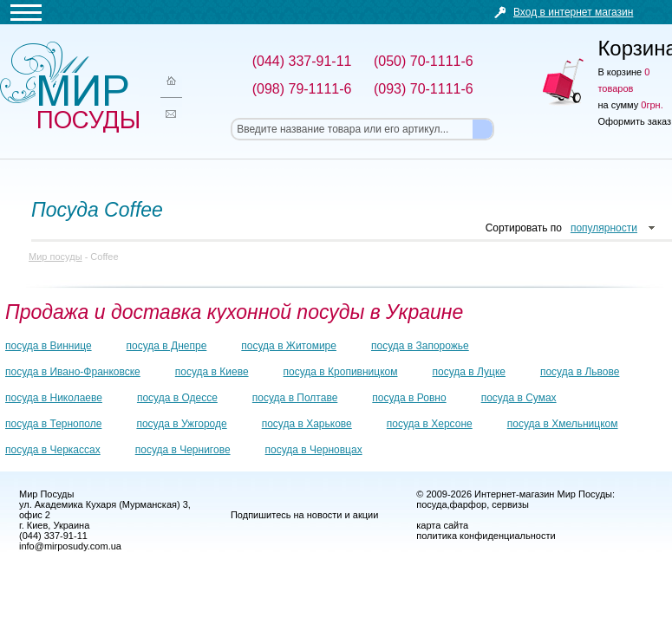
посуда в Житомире (288, 346)
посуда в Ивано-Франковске (72, 372)
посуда (431, 504)
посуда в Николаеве (53, 398)
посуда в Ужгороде (181, 424)
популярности (604, 228)
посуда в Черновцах (313, 450)
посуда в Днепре (167, 346)
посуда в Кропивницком (341, 372)
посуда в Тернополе (53, 424)
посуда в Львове (579, 372)
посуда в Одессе (177, 398)
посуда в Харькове (307, 424)
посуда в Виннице (48, 346)
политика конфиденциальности (485, 535)
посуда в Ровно (409, 398)
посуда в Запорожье (420, 346)
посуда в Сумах (519, 398)
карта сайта (442, 525)
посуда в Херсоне (430, 424)
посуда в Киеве (212, 372)
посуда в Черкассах (53, 450)
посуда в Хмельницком (562, 424)
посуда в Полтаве (294, 398)
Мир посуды (69, 87)
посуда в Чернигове (183, 450)
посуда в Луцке (469, 372)
